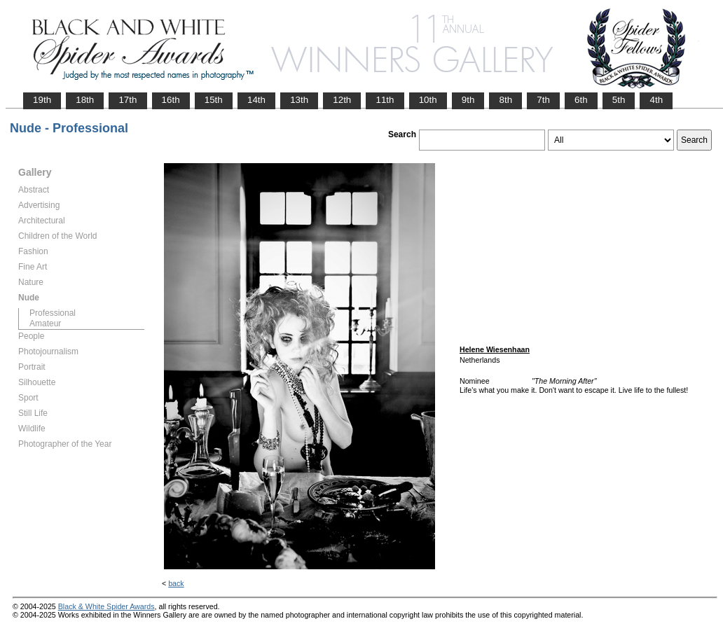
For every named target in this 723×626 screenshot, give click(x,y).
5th (619, 100)
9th (468, 100)
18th (85, 100)
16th (171, 100)
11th (384, 100)
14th (256, 100)
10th (428, 100)
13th (299, 100)
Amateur (45, 323)
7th (543, 100)
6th (581, 100)
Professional (52, 313)
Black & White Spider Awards (106, 606)
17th (127, 100)
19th (42, 100)
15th (213, 100)
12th (342, 100)
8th (505, 100)
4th (656, 100)
